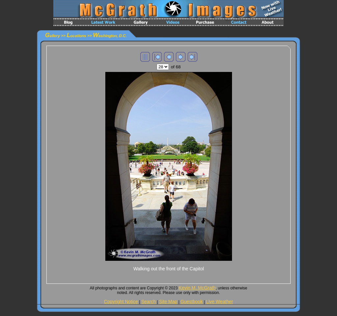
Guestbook (191, 301)
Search (148, 301)
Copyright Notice (121, 301)
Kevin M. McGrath (197, 287)
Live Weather (219, 301)
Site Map (168, 301)
